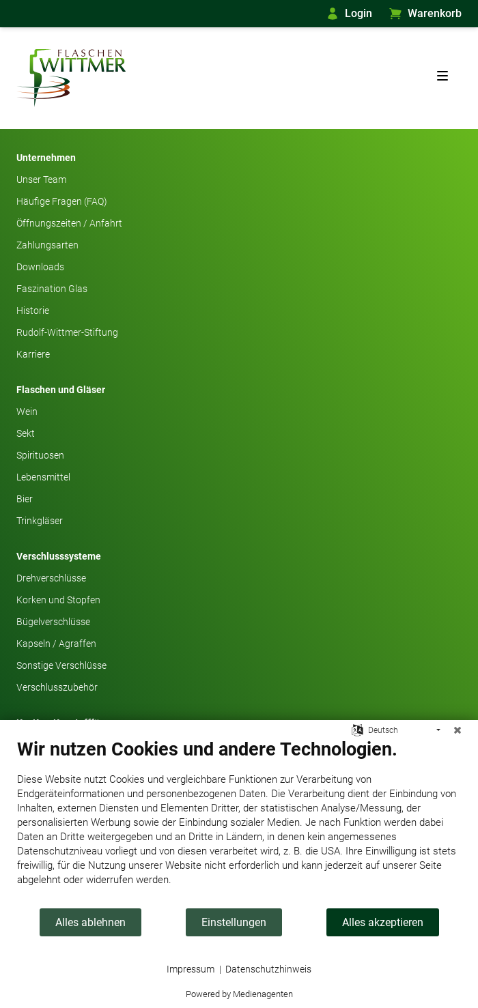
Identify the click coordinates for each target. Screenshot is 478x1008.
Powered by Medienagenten (239, 994)
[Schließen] (457, 730)
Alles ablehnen (90, 922)
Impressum (190, 969)
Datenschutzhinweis (268, 969)
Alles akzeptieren (382, 922)
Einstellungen (233, 922)
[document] (239, 822)
